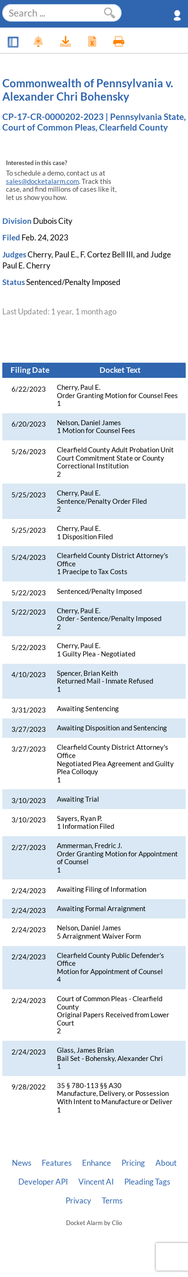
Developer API (43, 1181)
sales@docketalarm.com (42, 181)
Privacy (78, 1200)
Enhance (96, 1163)
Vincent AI (96, 1181)
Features (57, 1163)
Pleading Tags (147, 1181)
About (166, 1163)
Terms (112, 1200)
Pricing (133, 1163)
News (21, 1163)
